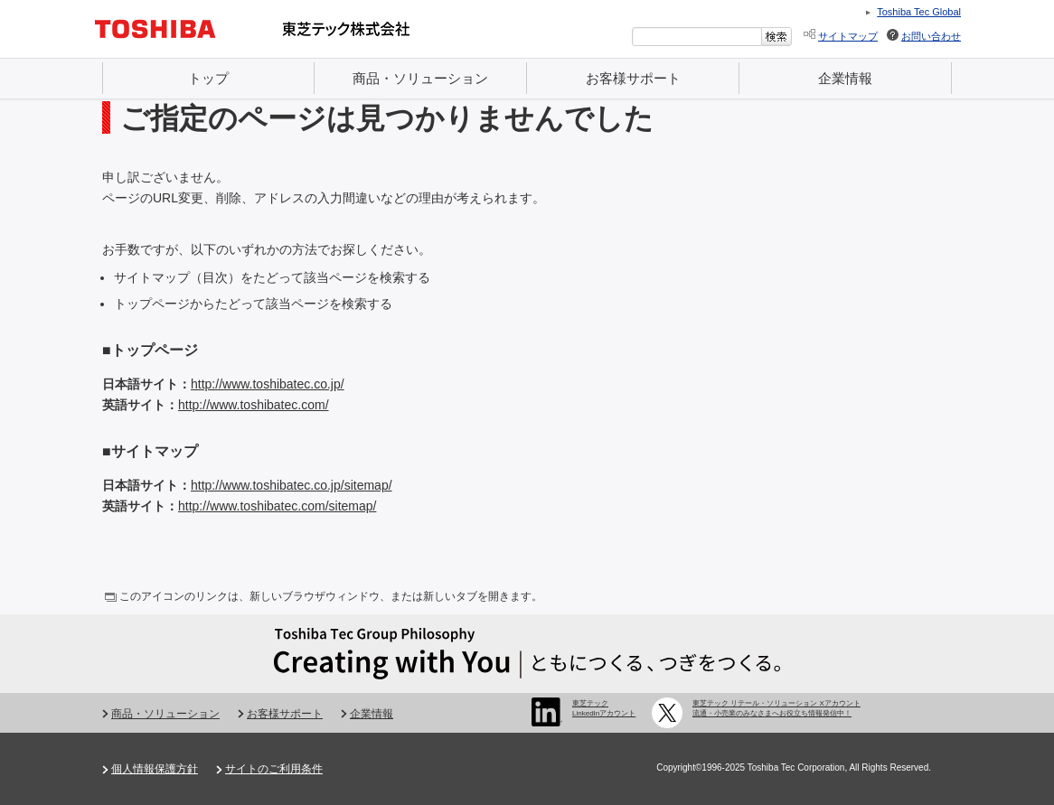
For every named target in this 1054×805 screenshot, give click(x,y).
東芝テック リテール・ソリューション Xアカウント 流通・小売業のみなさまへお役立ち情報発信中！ (776, 707)
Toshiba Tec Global (919, 11)
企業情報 (845, 78)
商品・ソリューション (420, 78)
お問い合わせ (931, 36)
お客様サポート (633, 78)
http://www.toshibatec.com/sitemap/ (277, 506)
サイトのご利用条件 (274, 769)
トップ (208, 78)
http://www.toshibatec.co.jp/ (267, 384)
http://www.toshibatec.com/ (253, 405)
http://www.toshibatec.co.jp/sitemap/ (291, 485)
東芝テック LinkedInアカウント (603, 707)
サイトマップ (848, 36)
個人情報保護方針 (154, 769)
